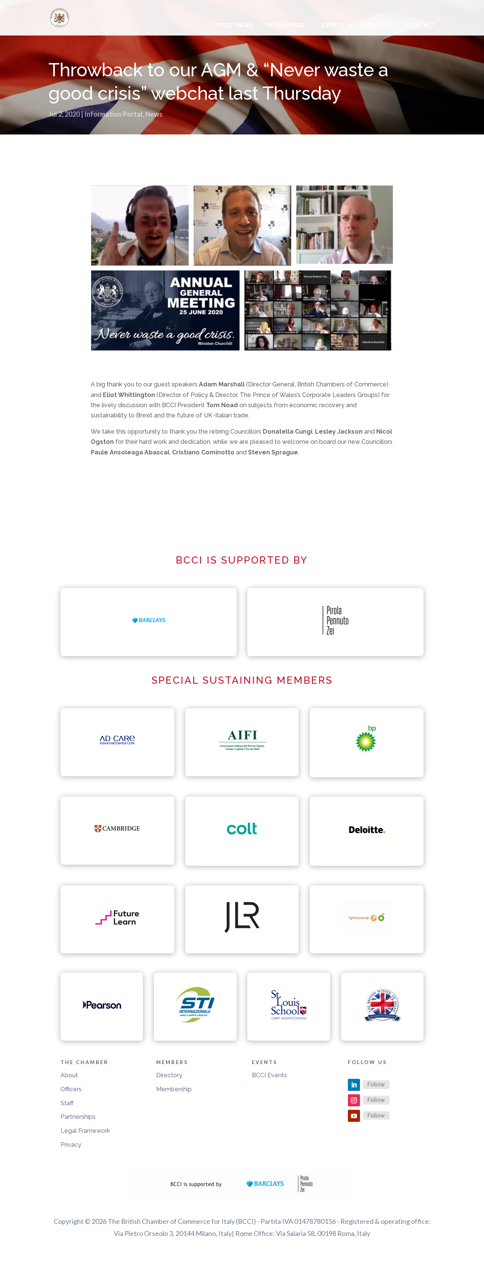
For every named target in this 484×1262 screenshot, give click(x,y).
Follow (376, 1084)
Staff (67, 1103)
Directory (169, 1075)
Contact (421, 26)
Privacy (70, 1144)
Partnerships (78, 1116)
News (154, 114)
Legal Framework (85, 1130)
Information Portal (113, 114)
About (69, 1075)
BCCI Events (269, 1075)
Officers (71, 1089)
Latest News (232, 26)
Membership (174, 1089)
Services (375, 26)
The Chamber (283, 26)
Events (333, 26)
